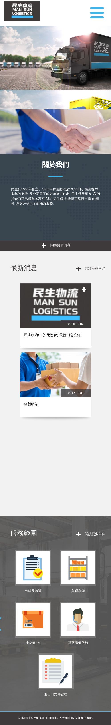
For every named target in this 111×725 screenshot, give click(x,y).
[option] (55, 352)
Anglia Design (84, 717)
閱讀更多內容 (56, 245)
